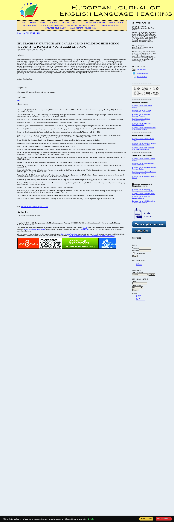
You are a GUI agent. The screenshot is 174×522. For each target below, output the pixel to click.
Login (42, 22)
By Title (138, 298)
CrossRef (83, 229)
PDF (18, 100)
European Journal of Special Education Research (141, 119)
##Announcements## (109, 25)
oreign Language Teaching (141, 115)
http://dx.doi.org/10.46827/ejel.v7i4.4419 (34, 207)
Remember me (140, 253)
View (137, 263)
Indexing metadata (142, 73)
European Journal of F (139, 114)
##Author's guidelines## (51, 25)
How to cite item (142, 77)
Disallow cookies (163, 519)
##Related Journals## (55, 28)
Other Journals (140, 300)
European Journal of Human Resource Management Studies (144, 172)
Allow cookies (146, 519)
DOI (88, 229)
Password (135, 250)
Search (53, 22)
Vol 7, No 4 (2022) (29, 33)
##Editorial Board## (95, 22)
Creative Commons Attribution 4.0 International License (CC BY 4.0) (92, 236)
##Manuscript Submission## (83, 28)
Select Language (137, 272)
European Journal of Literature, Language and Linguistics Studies (142, 190)
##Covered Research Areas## (81, 25)
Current (65, 22)
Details (91, 519)
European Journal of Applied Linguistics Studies (141, 197)
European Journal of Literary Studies (143, 194)
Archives (77, 22)
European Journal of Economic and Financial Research (143, 163)
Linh (38, 33)
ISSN (85, 228)
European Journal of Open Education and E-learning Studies (143, 128)
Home (23, 22)
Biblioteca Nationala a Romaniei (34, 229)
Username (135, 248)
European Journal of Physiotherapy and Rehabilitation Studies (143, 148)
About (33, 22)
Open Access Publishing (69, 234)
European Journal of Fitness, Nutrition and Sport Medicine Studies (144, 143)
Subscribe (139, 265)
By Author (139, 297)
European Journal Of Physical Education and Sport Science (141, 110)
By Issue (138, 295)
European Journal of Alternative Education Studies (142, 124)
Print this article (141, 69)
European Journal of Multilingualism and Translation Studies (143, 201)
